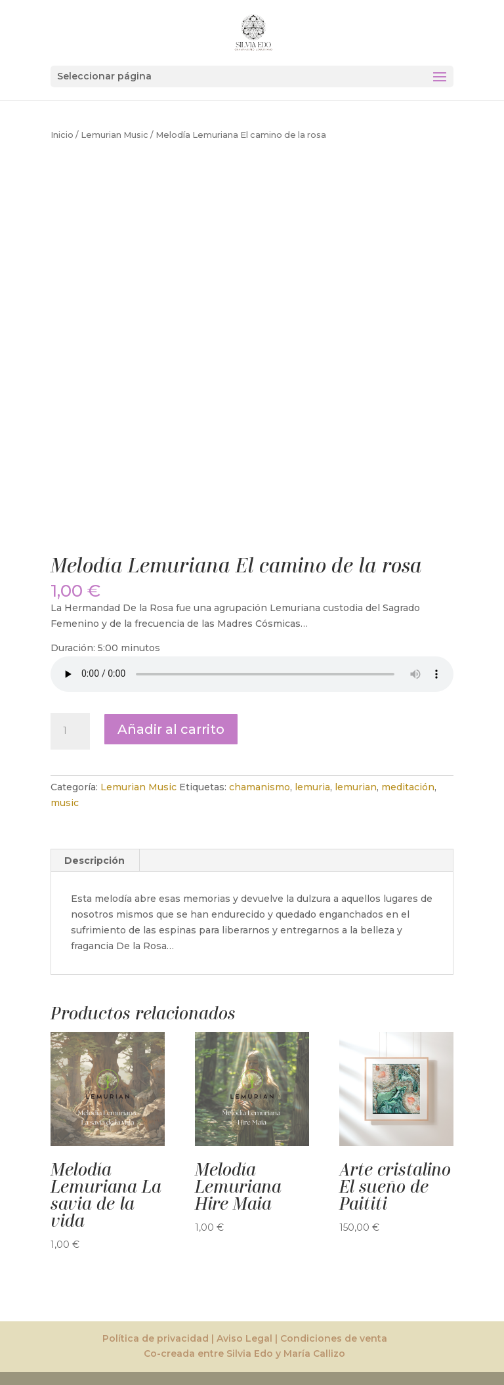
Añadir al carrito (170, 729)
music (65, 803)
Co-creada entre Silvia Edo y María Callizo (244, 1353)
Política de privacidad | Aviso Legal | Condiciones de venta (244, 1338)
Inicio (62, 135)
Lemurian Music (114, 135)
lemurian (356, 787)
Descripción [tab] (94, 860)
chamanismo (259, 787)
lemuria (312, 787)
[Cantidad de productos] (70, 731)
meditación (407, 787)
